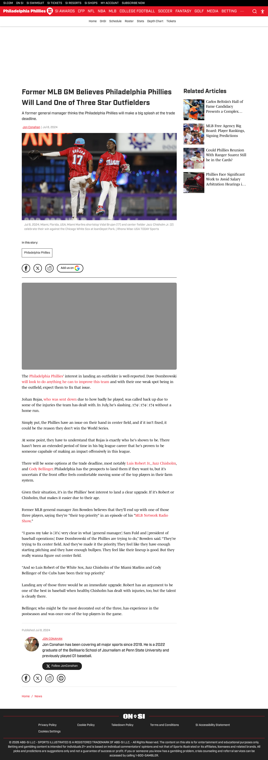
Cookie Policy (86, 725)
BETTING (229, 11)
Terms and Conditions (164, 725)
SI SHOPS (91, 3)
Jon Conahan (31, 127)
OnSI (103, 21)
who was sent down (60, 399)
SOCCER (165, 11)
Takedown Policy (122, 725)
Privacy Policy (47, 725)
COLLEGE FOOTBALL (137, 11)
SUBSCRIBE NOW (133, 3)
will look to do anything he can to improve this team (65, 382)
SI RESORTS (73, 3)
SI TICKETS (54, 3)
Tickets (171, 21)
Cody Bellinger (41, 469)
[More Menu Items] (242, 11)
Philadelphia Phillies (37, 252)
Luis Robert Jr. (139, 463)
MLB (112, 11)
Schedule (115, 21)
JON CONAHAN (52, 639)
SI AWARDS (65, 11)
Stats (140, 21)
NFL (91, 11)
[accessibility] (262, 11)
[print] (61, 678)
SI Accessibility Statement (213, 725)
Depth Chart (155, 21)
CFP (81, 11)
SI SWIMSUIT (35, 3)
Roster (129, 21)
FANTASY (183, 11)
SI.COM (8, 3)
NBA (102, 11)
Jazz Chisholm (164, 463)
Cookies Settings (49, 731)
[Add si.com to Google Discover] (70, 268)
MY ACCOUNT (110, 3)
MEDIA (212, 11)
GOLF (199, 11)
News (38, 696)
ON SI (19, 3)
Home (93, 21)
